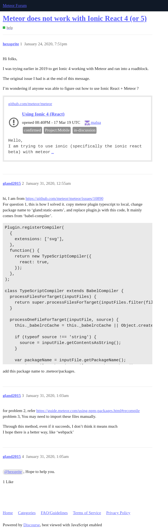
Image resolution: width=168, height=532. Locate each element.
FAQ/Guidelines (54, 513)
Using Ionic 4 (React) (43, 114)
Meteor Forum (15, 5)
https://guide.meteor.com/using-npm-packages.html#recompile (88, 410)
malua (92, 122)
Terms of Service (87, 513)
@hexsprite (13, 472)
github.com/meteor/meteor (30, 104)
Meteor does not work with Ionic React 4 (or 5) (75, 19)
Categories (26, 513)
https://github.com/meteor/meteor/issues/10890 (64, 198)
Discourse (31, 525)
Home (8, 513)
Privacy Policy (118, 513)
